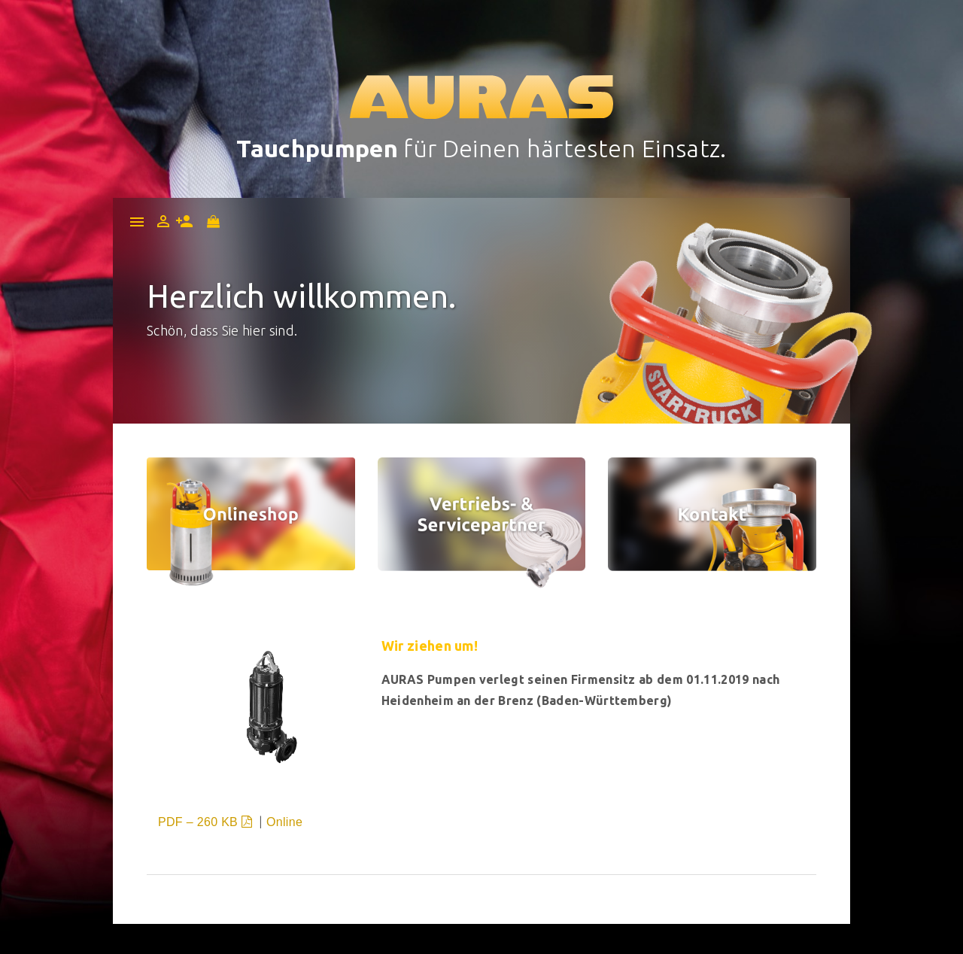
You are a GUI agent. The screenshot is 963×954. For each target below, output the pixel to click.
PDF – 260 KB (207, 822)
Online (284, 822)
